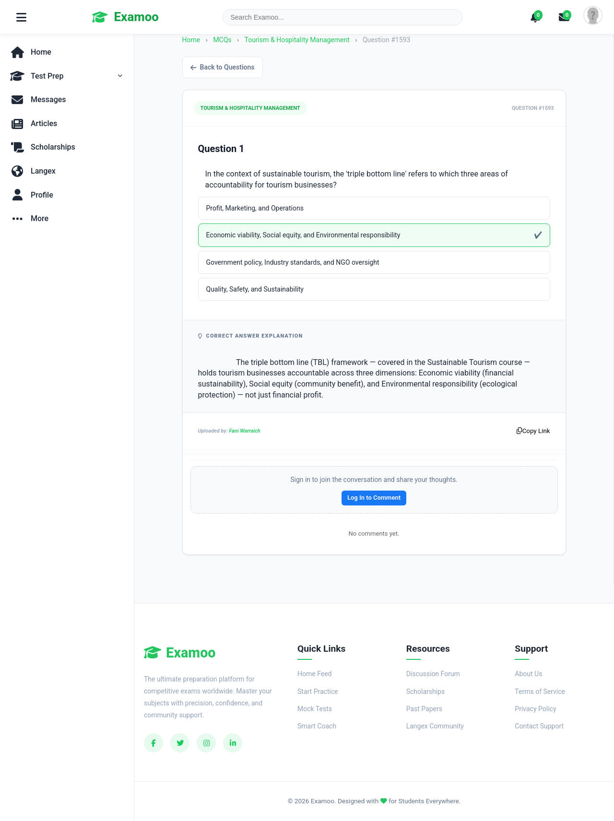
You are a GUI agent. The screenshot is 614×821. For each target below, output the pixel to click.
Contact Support (539, 726)
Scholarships (425, 691)
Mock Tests (314, 709)
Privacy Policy (535, 709)
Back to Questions (222, 67)
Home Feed (314, 674)
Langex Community (435, 726)
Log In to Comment (374, 497)
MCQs (222, 40)
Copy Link (533, 430)
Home (191, 40)
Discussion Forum (433, 674)
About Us (528, 674)
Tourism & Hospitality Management (297, 40)
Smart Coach (316, 726)
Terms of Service (540, 691)
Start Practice (317, 691)
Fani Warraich (244, 431)
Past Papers (424, 709)
